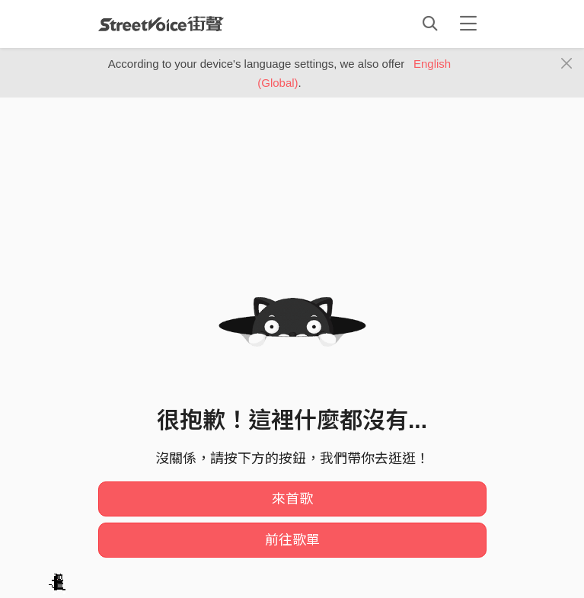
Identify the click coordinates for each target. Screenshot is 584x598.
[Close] (567, 64)
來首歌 (292, 499)
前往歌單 (292, 540)
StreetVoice (161, 23)
